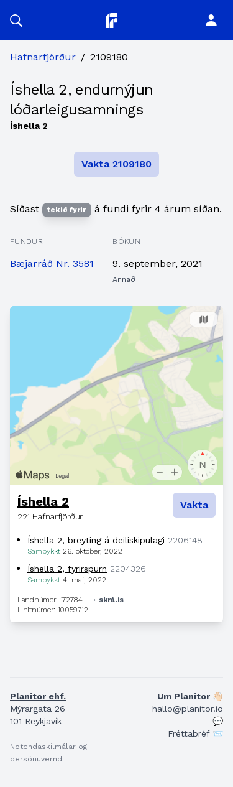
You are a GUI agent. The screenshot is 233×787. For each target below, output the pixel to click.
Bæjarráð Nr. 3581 (52, 263)
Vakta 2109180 (116, 164)
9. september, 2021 (157, 263)
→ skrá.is (107, 599)
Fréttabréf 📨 (195, 733)
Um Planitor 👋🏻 (190, 696)
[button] (16, 19)
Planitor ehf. (38, 696)
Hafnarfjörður (43, 57)
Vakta (194, 505)
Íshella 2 (43, 501)
